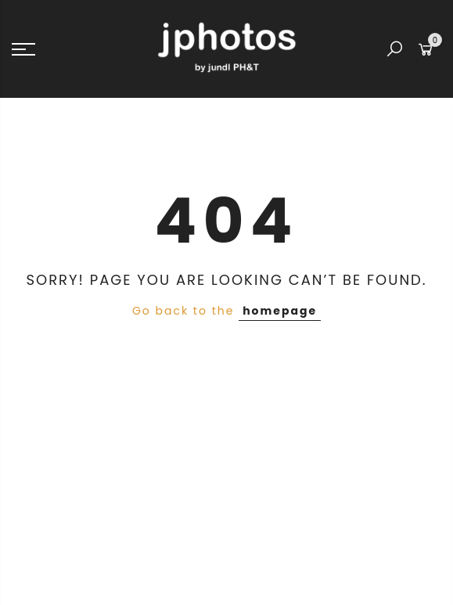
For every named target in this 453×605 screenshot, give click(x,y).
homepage (280, 311)
